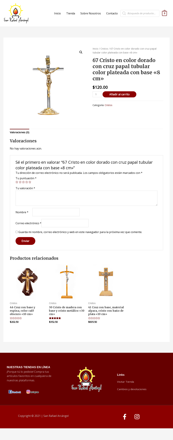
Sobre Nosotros (90, 16)
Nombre (22, 219)
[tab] (20, 138)
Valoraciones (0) (20, 138)
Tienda (70, 16)
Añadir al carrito (120, 100)
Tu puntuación (26, 185)
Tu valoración (25, 195)
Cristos (104, 54)
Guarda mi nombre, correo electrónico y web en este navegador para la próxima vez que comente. (80, 239)
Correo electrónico (28, 230)
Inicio (57, 16)
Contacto (112, 16)
